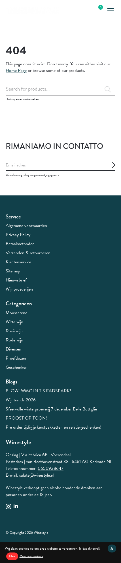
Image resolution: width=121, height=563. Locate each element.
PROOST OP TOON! (26, 418)
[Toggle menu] (110, 10)
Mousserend (16, 312)
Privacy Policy (18, 234)
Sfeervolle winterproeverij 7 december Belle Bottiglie (51, 409)
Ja (112, 548)
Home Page (16, 70)
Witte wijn (14, 321)
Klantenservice (18, 261)
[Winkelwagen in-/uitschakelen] (98, 10)
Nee (12, 556)
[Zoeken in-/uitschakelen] (88, 10)
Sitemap (13, 271)
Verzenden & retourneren (28, 252)
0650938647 (50, 468)
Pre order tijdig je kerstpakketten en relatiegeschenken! (53, 427)
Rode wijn (14, 340)
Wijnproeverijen (19, 289)
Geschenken (16, 367)
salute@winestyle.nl (36, 475)
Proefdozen (16, 358)
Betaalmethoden (20, 243)
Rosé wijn (14, 331)
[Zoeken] (60, 89)
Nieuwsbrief (16, 280)
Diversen (13, 349)
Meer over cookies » (31, 556)
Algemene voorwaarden (26, 225)
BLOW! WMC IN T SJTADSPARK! (38, 390)
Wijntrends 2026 (21, 400)
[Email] (60, 165)
